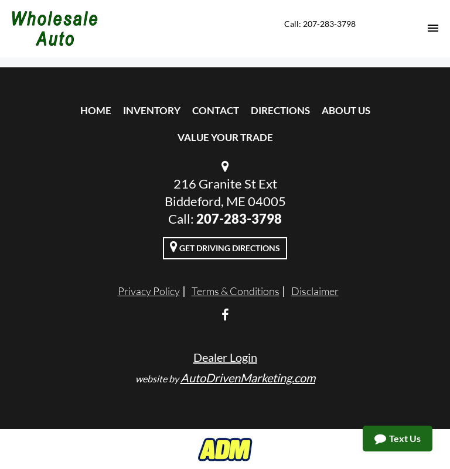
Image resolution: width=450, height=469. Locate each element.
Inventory (151, 110)
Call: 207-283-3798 (320, 24)
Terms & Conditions (235, 291)
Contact (215, 110)
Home (95, 110)
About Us (346, 110)
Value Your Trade (225, 137)
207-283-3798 (239, 219)
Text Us (397, 438)
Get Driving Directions (225, 246)
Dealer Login (225, 357)
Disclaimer (315, 291)
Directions (280, 110)
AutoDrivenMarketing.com (247, 378)
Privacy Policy (149, 291)
